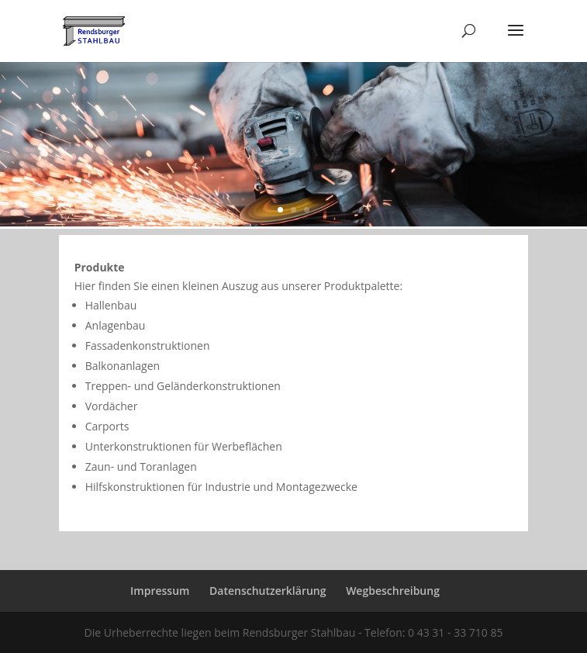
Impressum (159, 590)
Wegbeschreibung (393, 590)
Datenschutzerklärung (267, 590)
